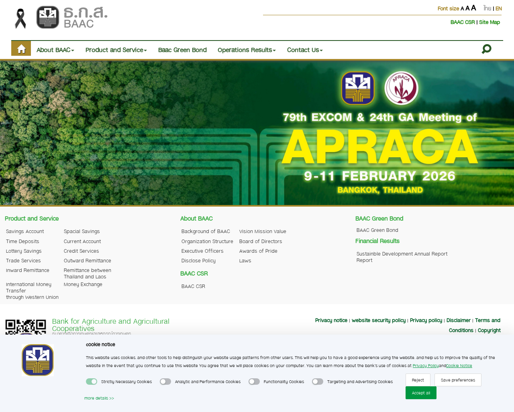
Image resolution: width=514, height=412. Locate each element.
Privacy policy (426, 320)
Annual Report (430, 253)
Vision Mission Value (262, 231)
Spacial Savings (82, 231)
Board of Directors (260, 241)
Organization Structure (207, 241)
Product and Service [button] (116, 49)
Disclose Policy (199, 260)
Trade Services (23, 260)
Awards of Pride (258, 250)
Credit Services (81, 250)
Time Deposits (22, 241)
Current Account (82, 241)
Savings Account (25, 231)
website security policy (379, 320)
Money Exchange (83, 284)
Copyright (489, 330)
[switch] (91, 381)
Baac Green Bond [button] (182, 49)
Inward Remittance (27, 270)
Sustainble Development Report (385, 257)
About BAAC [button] (55, 49)
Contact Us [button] (305, 49)
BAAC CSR (463, 22)
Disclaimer (459, 320)
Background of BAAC (206, 231)
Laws (245, 260)
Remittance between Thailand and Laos (87, 273)
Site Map (489, 22)
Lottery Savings (24, 250)
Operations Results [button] (247, 49)
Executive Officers (203, 250)
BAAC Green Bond (377, 229)
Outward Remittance (87, 260)
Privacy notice (331, 320)
